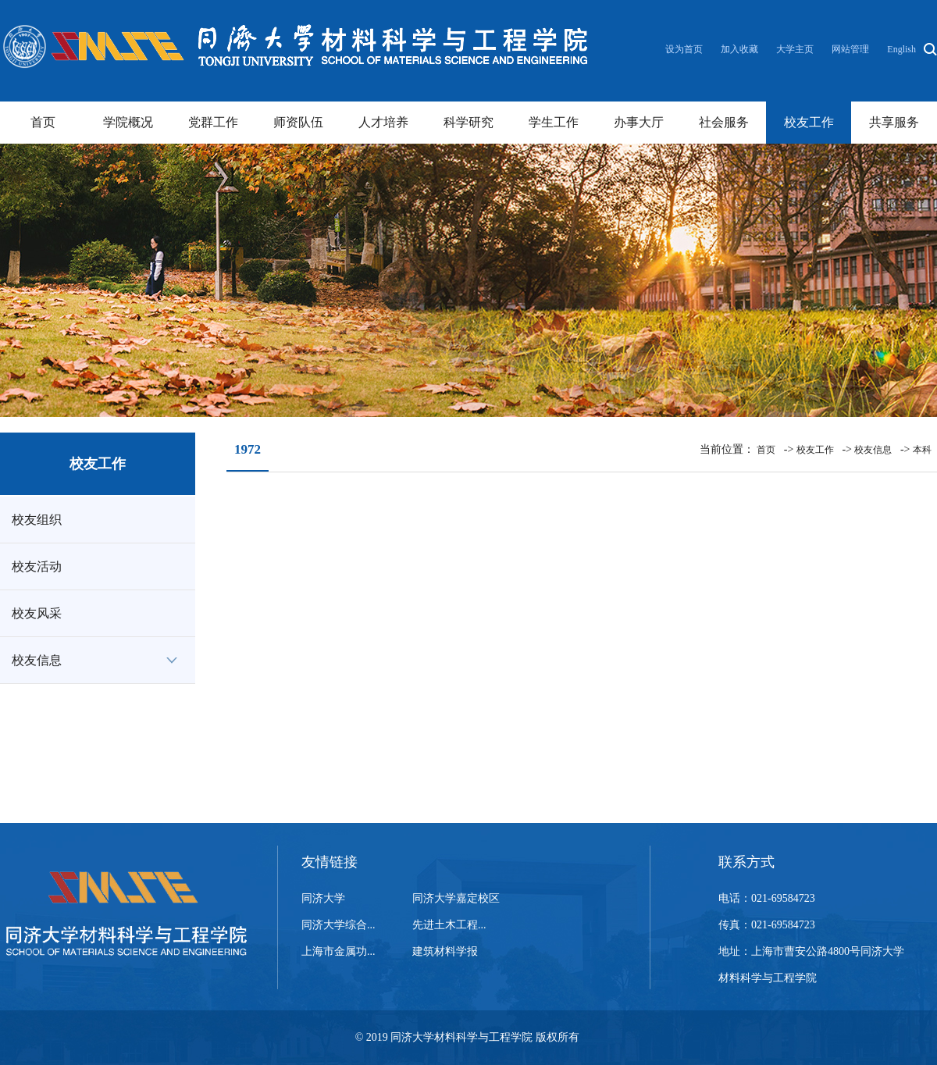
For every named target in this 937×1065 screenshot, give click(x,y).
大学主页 (795, 49)
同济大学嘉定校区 (456, 898)
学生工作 (554, 122)
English (901, 49)
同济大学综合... (338, 925)
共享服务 (894, 122)
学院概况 (128, 122)
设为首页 (685, 49)
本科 (922, 449)
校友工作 (809, 122)
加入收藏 (741, 49)
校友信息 (37, 660)
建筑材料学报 (445, 951)
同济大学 (323, 898)
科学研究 (468, 122)
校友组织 (37, 519)
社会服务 (724, 122)
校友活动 (37, 566)
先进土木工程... (449, 925)
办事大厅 (639, 122)
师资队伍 (298, 122)
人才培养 (383, 122)
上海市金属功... (338, 951)
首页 (42, 122)
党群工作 (213, 122)
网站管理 (850, 49)
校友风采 (37, 613)
